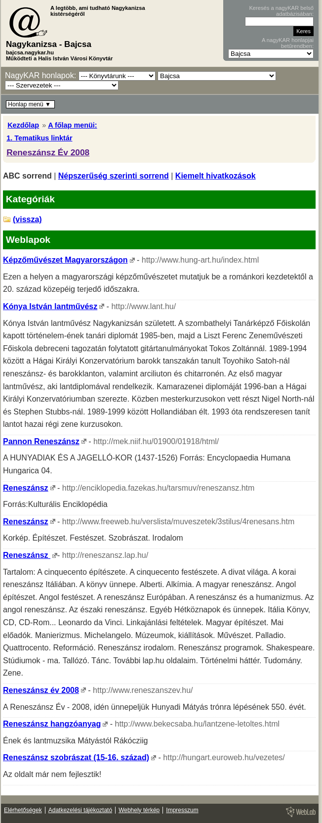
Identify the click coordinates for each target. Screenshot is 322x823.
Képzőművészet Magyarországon (65, 260)
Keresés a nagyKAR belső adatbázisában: (281, 11)
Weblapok (28, 239)
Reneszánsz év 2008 (41, 690)
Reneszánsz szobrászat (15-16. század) (76, 757)
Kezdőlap (23, 125)
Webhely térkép (139, 810)
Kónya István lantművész (50, 306)
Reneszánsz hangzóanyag (52, 724)
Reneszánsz (25, 488)
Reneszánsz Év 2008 (47, 152)
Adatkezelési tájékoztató (80, 810)
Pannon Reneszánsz (41, 441)
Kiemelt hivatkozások (215, 176)
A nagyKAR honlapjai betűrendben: (288, 43)
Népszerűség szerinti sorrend (113, 176)
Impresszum (182, 810)
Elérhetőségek (23, 810)
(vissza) (27, 219)
